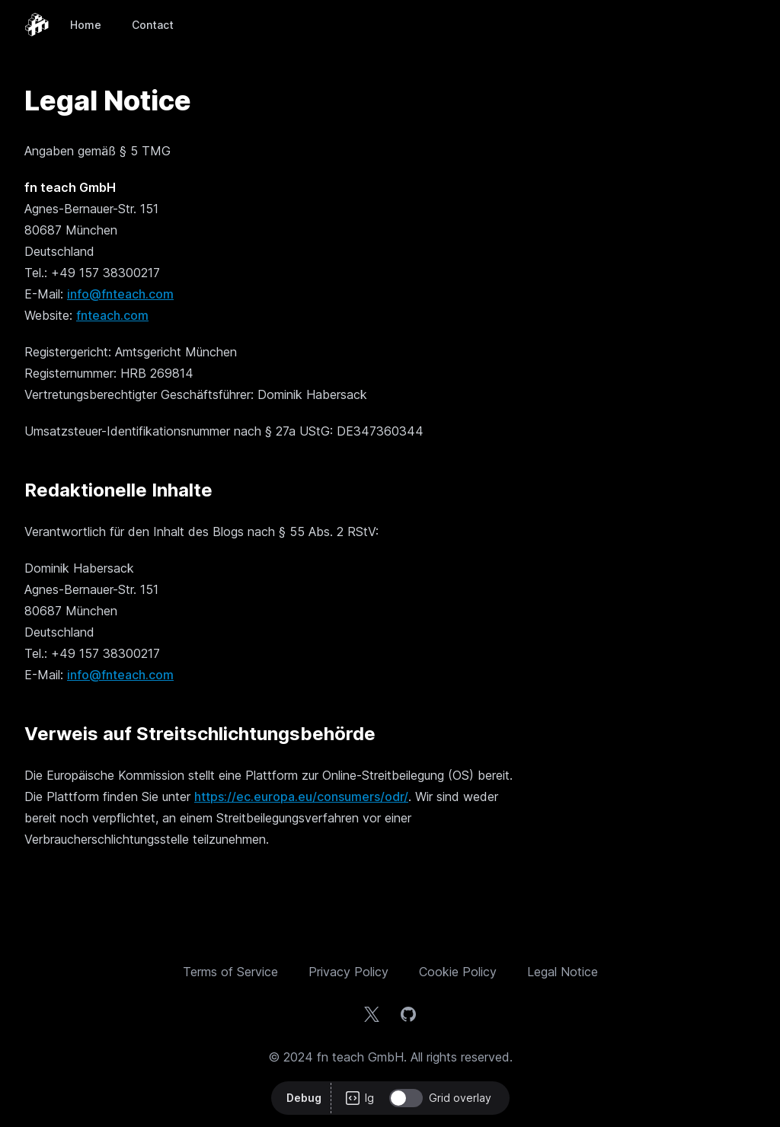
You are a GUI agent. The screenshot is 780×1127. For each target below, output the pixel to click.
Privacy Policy (348, 971)
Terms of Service (230, 971)
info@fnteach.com (120, 294)
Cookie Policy (458, 971)
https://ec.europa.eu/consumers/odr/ (301, 796)
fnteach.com (112, 315)
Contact (153, 24)
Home (85, 24)
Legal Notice (562, 971)
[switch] (406, 1098)
